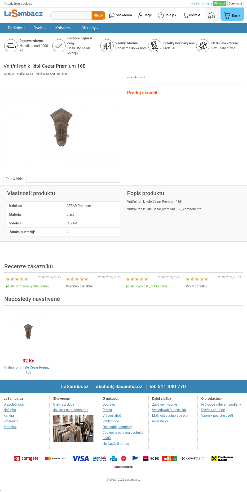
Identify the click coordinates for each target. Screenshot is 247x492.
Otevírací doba (64, 404)
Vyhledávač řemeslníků (169, 410)
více (201, 3)
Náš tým (10, 410)
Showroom (120, 15)
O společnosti (14, 404)
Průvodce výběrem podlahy (221, 404)
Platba (107, 410)
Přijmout (219, 3)
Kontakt (191, 15)
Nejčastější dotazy (116, 444)
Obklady (90, 27)
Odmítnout (235, 3)
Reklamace (111, 421)
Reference (11, 421)
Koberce (64, 27)
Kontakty (10, 427)
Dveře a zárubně (213, 410)
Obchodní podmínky (117, 427)
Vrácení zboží (112, 415)
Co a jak (167, 15)
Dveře (40, 27)
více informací (136, 77)
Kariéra (9, 415)
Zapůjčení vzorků (164, 404)
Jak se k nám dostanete (70, 410)
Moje (145, 15)
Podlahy (16, 27)
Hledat (98, 15)
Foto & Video (15, 179)
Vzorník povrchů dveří (217, 415)
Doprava (109, 404)
